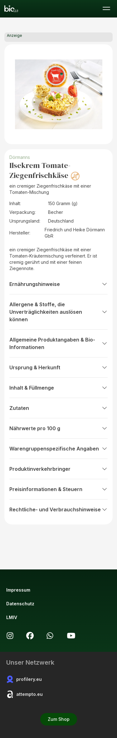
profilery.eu (24, 679)
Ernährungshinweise (58, 284)
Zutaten (58, 408)
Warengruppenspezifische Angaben (58, 448)
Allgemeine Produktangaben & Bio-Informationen (58, 343)
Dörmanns (19, 157)
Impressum (18, 590)
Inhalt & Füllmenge (58, 388)
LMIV (11, 617)
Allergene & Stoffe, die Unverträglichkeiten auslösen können (58, 311)
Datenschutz (20, 603)
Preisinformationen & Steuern (58, 489)
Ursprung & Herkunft (58, 367)
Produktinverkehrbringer (58, 469)
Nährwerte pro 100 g (58, 428)
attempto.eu (24, 694)
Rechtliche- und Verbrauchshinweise (58, 509)
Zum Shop (59, 719)
